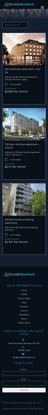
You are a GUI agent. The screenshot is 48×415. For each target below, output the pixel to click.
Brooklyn (24, 306)
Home (24, 290)
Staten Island (24, 323)
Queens (24, 310)
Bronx (24, 319)
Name (24, 369)
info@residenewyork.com (24, 357)
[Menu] (42, 7)
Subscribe (24, 390)
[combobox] (15, 25)
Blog (24, 302)
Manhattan (24, 315)
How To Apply (24, 298)
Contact (24, 294)
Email (24, 379)
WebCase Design (36, 408)
